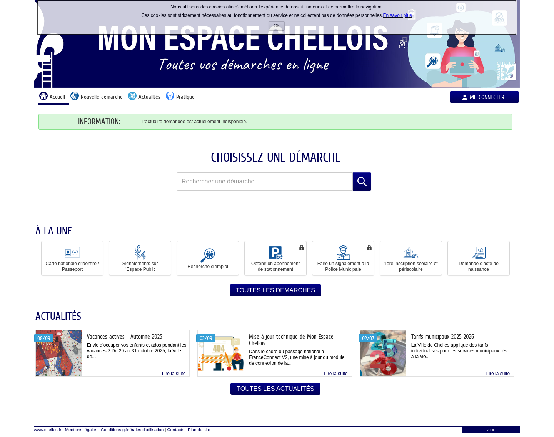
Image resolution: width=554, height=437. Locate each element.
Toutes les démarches (275, 290)
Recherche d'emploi (207, 258)
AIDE (491, 430)
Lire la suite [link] (173, 373)
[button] (72, 258)
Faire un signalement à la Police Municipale (343, 258)
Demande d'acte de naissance (479, 258)
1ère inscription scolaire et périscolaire (410, 258)
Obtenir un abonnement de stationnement (275, 258)
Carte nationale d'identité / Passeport (72, 258)
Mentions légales (81, 429)
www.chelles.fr (48, 429)
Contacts (175, 429)
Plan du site (199, 429)
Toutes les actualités (275, 388)
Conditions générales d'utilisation (132, 429)
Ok (279, 27)
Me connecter (487, 97)
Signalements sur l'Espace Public (140, 258)
